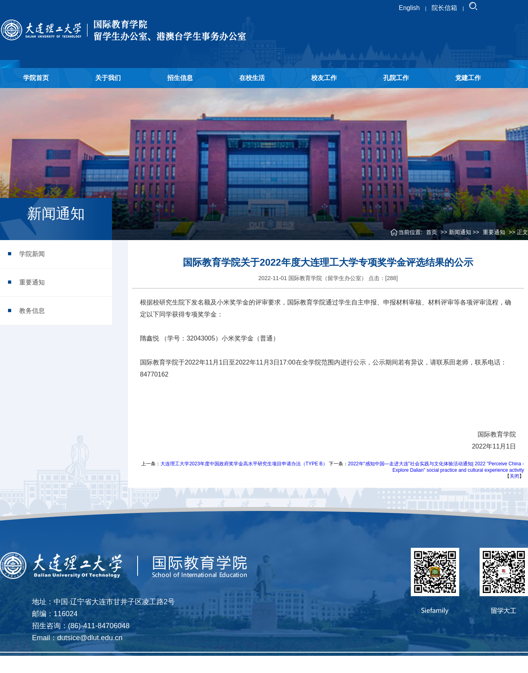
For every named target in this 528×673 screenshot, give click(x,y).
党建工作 (468, 77)
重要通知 (32, 282)
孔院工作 (396, 77)
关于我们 (108, 77)
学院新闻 (32, 253)
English (409, 7)
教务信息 (32, 310)
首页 (431, 232)
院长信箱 (444, 7)
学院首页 (36, 77)
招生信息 (180, 77)
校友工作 (324, 77)
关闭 (514, 476)
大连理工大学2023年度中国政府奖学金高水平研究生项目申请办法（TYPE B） (243, 464)
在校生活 (252, 77)
